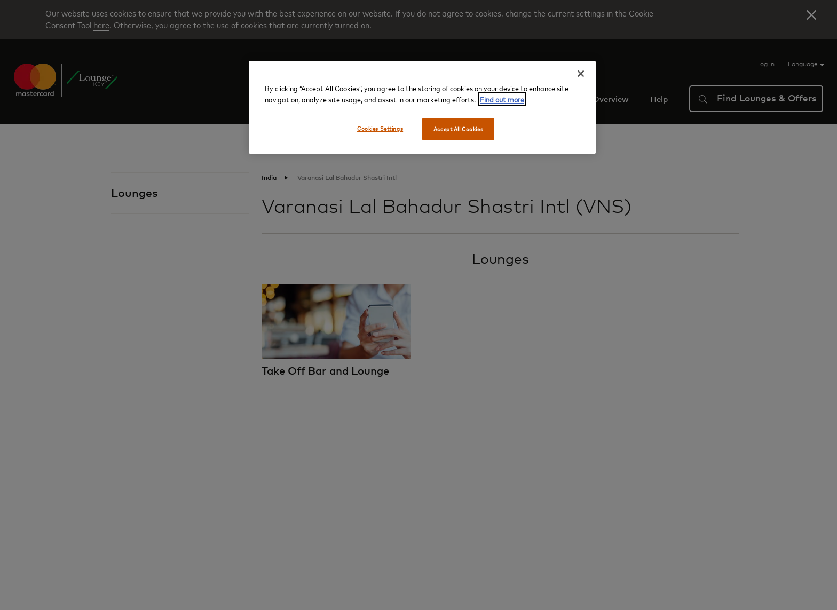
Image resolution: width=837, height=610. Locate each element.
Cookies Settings (380, 128)
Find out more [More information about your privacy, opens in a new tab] (502, 99)
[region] (422, 107)
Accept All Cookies (458, 129)
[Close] (581, 73)
